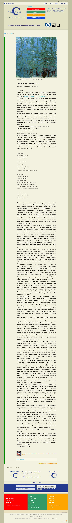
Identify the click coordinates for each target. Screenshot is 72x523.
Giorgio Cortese (42, 96)
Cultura (11, 33)
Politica (51, 498)
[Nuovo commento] (20, 459)
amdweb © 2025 (64, 512)
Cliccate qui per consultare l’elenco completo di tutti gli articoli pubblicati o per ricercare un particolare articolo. (31, 473)
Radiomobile (10, 498)
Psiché (32, 503)
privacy (52, 488)
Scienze (8, 503)
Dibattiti (51, 503)
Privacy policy (39, 516)
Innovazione (9, 500)
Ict (7, 496)
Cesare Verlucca (29, 96)
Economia (52, 496)
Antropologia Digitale (13, 505)
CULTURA (6, 33)
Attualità (52, 507)
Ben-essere (33, 500)
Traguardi (33, 505)
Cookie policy (33, 516)
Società (51, 500)
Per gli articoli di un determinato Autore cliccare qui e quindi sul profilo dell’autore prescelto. (31, 477)
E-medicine (33, 498)
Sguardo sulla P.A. (54, 505)
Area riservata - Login (11, 3)
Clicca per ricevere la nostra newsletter (46, 486)
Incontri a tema (34, 507)
